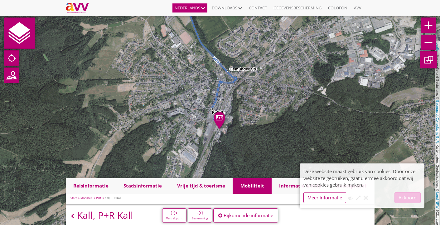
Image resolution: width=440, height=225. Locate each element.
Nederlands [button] (190, 8)
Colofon (337, 8)
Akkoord (408, 197)
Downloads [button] (227, 8)
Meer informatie (324, 197)
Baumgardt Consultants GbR (437, 121)
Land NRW (437, 200)
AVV (357, 8)
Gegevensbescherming (297, 8)
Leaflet (437, 47)
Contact (258, 8)
